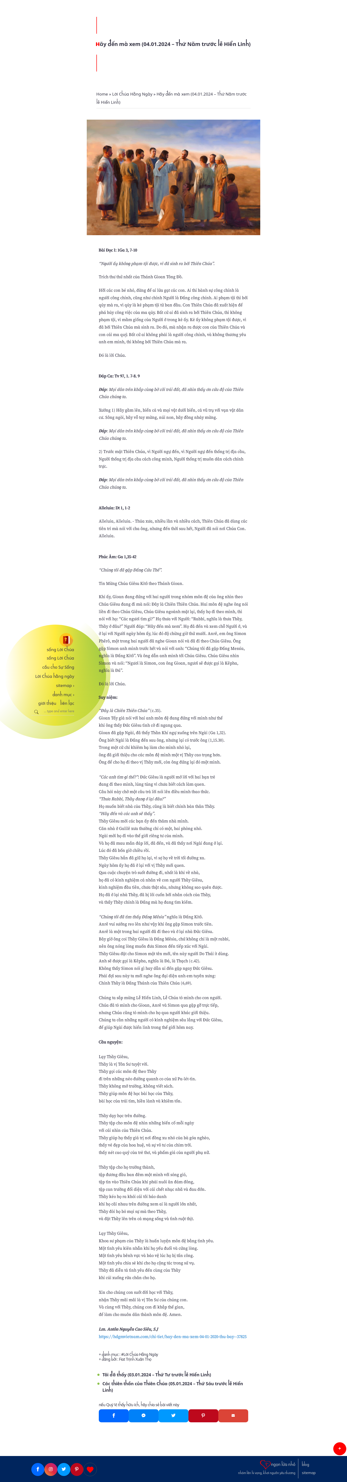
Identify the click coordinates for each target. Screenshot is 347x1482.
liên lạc (67, 703)
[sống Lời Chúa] (52, 640)
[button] (339, 1448)
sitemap (65, 685)
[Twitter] (173, 1415)
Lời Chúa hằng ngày (54, 676)
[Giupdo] (90, 1469)
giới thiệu (47, 703)
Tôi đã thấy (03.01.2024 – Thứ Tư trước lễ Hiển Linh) (156, 1374)
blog (305, 1465)
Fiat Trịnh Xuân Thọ (135, 1359)
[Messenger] (144, 1415)
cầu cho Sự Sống (58, 667)
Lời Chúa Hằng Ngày (141, 1354)
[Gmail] (233, 1415)
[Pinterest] (203, 1415)
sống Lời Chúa (60, 649)
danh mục (63, 694)
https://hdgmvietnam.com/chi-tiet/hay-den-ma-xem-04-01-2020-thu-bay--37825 (173, 1336)
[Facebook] (114, 1415)
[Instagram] (50, 1469)
